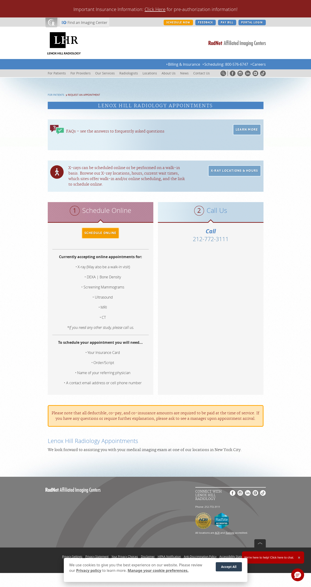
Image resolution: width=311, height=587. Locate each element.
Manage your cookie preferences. (158, 570)
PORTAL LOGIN (252, 22)
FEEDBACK (205, 22)
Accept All (228, 566)
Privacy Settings (72, 556)
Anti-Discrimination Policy (200, 556)
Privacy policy (88, 570)
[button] (247, 129)
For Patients (56, 94)
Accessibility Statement (234, 556)
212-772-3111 (211, 239)
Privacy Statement (97, 556)
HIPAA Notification (169, 556)
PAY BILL (227, 22)
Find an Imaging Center (87, 22)
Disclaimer (148, 556)
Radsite (230, 532)
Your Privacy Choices (125, 556)
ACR (217, 532)
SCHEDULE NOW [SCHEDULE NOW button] (178, 22)
